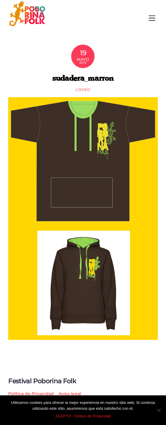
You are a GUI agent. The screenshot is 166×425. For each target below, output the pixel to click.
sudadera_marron (83, 77)
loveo (83, 89)
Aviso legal (70, 393)
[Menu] (152, 18)
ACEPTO (63, 416)
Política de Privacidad (31, 393)
